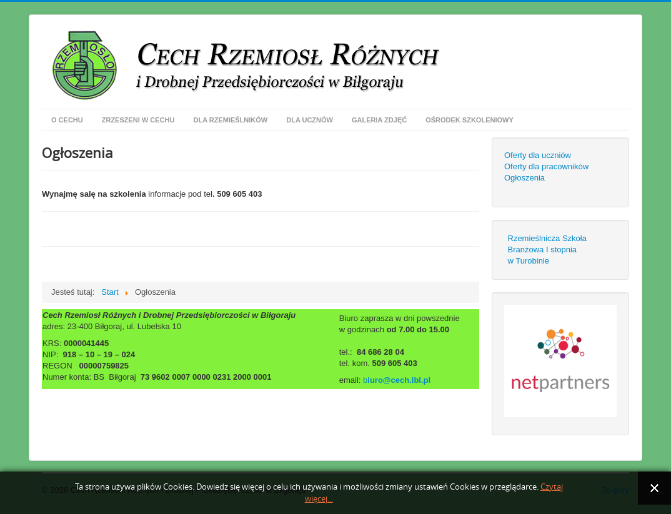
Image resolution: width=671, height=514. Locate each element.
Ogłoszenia (524, 177)
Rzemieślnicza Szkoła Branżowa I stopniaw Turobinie (547, 249)
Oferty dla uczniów (537, 155)
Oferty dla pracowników (546, 166)
